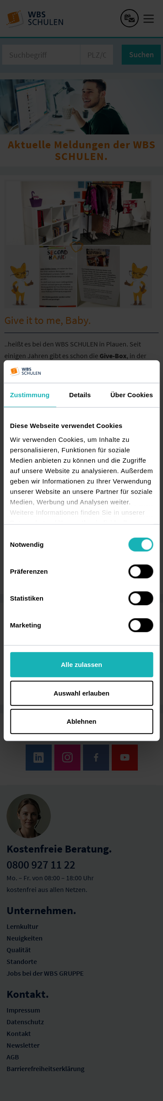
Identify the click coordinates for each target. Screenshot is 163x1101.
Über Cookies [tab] (131, 395)
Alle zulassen (81, 664)
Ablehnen (81, 721)
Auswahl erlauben (81, 692)
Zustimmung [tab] (30, 395)
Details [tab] (80, 395)
